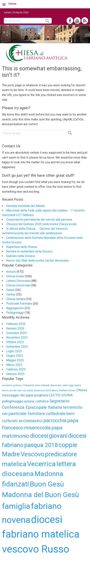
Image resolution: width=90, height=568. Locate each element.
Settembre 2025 (17, 346)
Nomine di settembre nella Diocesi (29, 251)
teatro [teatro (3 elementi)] (77, 385)
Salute (10, 290)
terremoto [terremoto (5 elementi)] (72, 407)
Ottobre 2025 (15, 342)
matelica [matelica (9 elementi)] (14, 464)
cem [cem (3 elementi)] (19, 390)
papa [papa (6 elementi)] (57, 428)
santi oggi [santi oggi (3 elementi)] (68, 385)
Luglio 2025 (14, 351)
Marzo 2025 (14, 365)
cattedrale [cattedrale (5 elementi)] (55, 413)
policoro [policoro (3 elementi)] (17, 385)
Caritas (10, 294)
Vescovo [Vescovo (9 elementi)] (32, 454)
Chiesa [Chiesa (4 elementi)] (81, 390)
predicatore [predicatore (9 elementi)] (61, 454)
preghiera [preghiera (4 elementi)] (41, 395)
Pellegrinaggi (15, 312)
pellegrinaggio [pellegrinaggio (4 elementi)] (12, 401)
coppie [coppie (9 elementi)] (68, 445)
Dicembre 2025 (16, 333)
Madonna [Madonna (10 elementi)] (49, 474)
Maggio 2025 (15, 360)
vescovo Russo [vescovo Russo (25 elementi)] (35, 549)
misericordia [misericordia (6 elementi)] (37, 428)
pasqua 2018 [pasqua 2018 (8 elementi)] (41, 445)
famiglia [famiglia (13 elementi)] (16, 506)
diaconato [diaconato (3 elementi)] (56, 385)
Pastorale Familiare (19, 303)
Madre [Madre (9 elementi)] (11, 454)
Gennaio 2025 (15, 374)
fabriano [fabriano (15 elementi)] (46, 506)
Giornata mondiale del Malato (25, 206)
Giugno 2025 (14, 355)
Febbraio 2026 (16, 324)
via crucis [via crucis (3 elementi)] (28, 390)
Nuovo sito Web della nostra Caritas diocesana (37, 260)
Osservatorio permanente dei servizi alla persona (39, 219)
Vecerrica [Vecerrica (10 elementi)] (41, 464)
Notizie (11, 271)
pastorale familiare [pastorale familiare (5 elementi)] (26, 413)
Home (12, 3)
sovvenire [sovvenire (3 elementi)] (7, 385)
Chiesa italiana (15, 299)
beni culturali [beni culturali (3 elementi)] (42, 385)
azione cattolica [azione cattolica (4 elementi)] (36, 401)
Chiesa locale (15, 276)
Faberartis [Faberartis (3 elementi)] (29, 385)
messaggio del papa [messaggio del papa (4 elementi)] (17, 395)
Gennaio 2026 (15, 328)
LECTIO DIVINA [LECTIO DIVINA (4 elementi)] (61, 395)
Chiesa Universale (18, 285)
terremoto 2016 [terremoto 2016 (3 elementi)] (42, 390)
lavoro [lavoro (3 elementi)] (5, 390)
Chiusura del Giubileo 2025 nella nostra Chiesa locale (41, 224)
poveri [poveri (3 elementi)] (13, 390)
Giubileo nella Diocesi (20, 256)
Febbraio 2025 (16, 369)
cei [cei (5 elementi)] (5, 413)
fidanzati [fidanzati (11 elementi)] (15, 484)
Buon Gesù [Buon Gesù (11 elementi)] (47, 484)
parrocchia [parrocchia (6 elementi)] (55, 420)
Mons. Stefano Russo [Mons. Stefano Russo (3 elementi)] (64, 390)
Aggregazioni (15, 308)
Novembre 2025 (17, 337)
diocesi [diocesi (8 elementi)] (39, 435)
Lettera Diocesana (18, 281)
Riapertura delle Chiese (21, 247)
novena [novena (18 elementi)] (16, 520)
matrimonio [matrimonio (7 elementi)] (15, 436)
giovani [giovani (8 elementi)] (58, 435)
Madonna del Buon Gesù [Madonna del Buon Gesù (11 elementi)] (40, 495)
